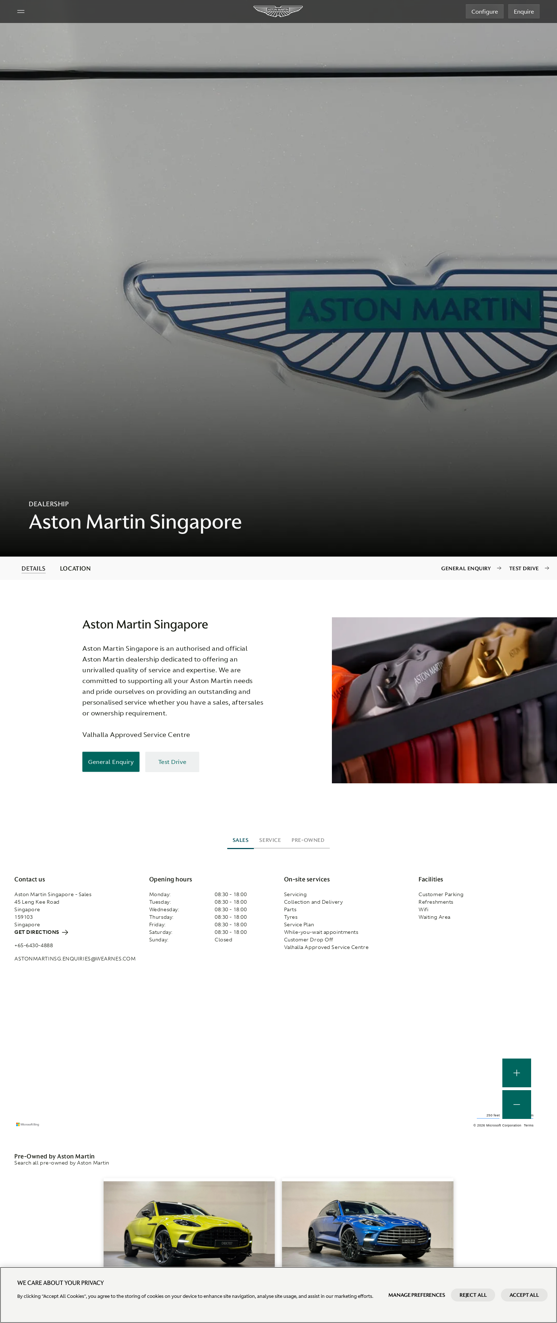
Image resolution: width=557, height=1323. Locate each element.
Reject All (473, 1295)
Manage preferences (416, 1295)
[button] (516, 1104)
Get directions (41, 932)
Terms (529, 1125)
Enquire (524, 11)
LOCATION (75, 568)
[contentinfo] (278, 568)
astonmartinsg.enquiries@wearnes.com (75, 958)
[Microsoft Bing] (28, 1124)
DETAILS (34, 568)
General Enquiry (466, 568)
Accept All (524, 1295)
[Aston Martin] (278, 11)
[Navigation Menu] (20, 11)
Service (270, 840)
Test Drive (524, 568)
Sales (241, 840)
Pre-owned (308, 840)
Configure (484, 11)
